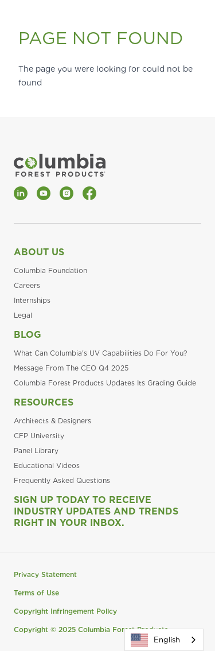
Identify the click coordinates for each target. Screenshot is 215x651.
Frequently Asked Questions (62, 480)
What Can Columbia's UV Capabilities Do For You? (100, 353)
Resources (43, 402)
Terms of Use (36, 592)
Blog (27, 334)
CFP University (39, 435)
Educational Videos (47, 465)
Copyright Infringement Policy (65, 611)
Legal (23, 315)
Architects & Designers (52, 420)
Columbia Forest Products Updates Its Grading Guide (105, 383)
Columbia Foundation (50, 270)
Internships (32, 300)
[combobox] (164, 640)
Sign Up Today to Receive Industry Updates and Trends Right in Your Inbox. (96, 511)
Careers (27, 285)
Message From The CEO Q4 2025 (71, 368)
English (155, 640)
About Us (39, 252)
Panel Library (36, 450)
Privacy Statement (45, 574)
